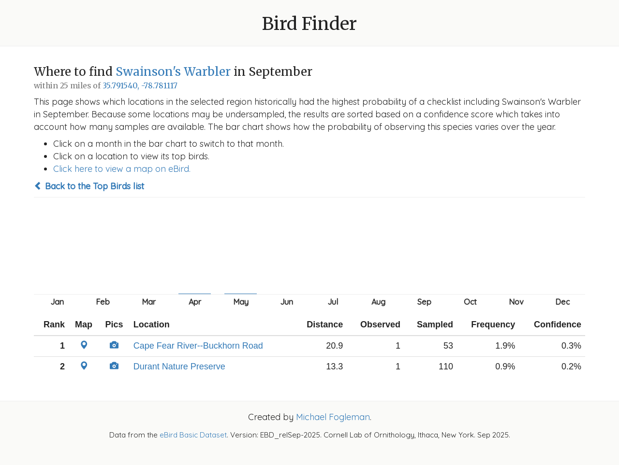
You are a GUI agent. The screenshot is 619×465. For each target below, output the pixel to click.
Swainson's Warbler (173, 71)
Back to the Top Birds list (89, 186)
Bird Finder (309, 24)
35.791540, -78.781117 (140, 85)
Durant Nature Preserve (179, 366)
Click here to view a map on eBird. (122, 168)
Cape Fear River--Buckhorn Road (198, 346)
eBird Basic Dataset (193, 434)
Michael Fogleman (333, 417)
